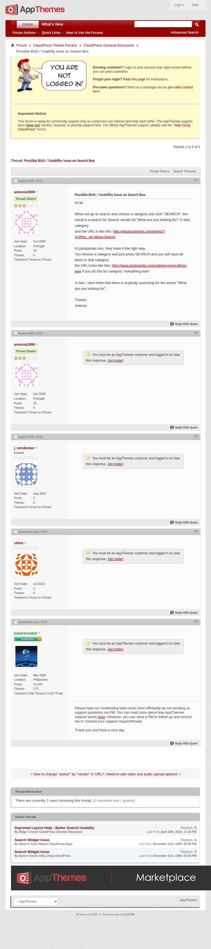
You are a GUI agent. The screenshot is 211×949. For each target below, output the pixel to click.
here (101, 717)
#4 (196, 531)
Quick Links (51, 33)
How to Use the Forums (84, 33)
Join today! (115, 360)
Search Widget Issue (32, 840)
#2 (196, 333)
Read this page (134, 79)
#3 (196, 436)
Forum (21, 45)
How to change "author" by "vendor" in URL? (68, 774)
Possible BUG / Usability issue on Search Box (59, 160)
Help (195, 5)
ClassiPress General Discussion (109, 45)
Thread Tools (158, 171)
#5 (196, 621)
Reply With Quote (184, 324)
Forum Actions (24, 33)
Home (28, 24)
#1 (196, 180)
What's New (52, 24)
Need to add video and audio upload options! (142, 774)
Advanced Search (185, 32)
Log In (179, 5)
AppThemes (188, 900)
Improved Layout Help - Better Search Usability (54, 828)
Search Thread (183, 171)
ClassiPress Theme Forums (55, 45)
